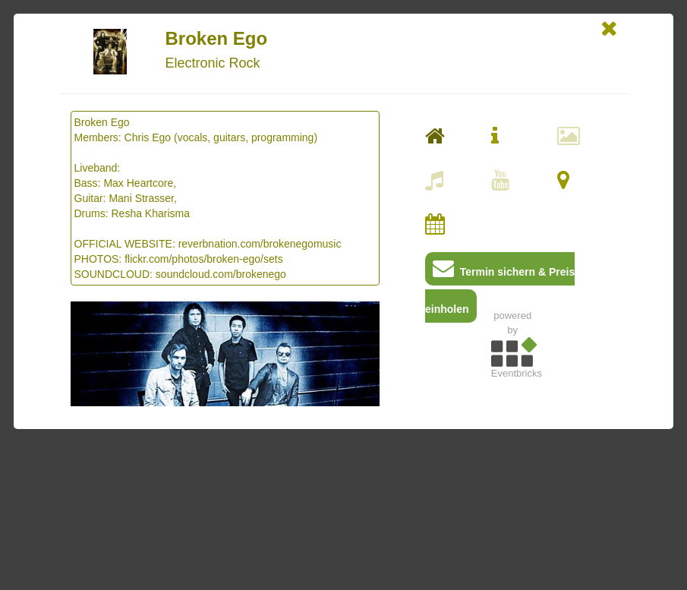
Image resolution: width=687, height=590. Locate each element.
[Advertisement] (512, 491)
